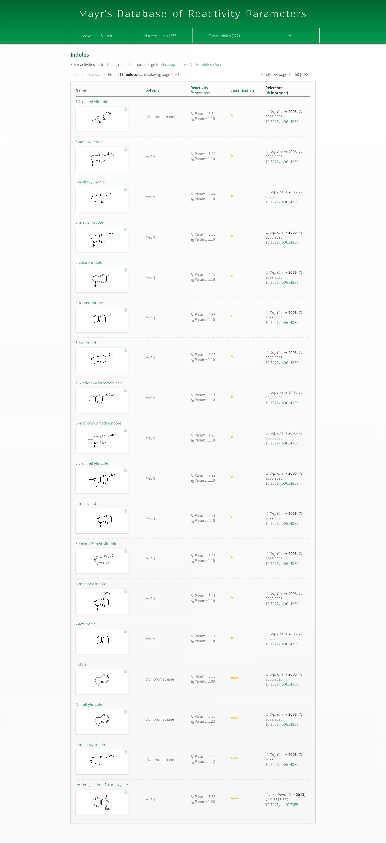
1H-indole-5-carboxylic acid (99, 382)
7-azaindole (86, 623)
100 (305, 74)
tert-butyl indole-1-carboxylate (102, 784)
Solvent (152, 90)
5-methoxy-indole (91, 744)
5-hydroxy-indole (90, 181)
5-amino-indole (89, 141)
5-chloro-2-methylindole (96, 543)
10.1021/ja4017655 (281, 804)
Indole (81, 664)
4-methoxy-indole (91, 583)
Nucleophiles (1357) (161, 35)
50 (297, 74)
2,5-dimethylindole (92, 463)
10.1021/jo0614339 (281, 121)
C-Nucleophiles (199, 64)
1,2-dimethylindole (92, 101)
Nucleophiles (172, 64)
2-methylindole (89, 503)
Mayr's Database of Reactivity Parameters (193, 14)
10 (291, 74)
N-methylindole (89, 704)
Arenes (220, 64)
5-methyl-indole (89, 222)
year (283, 92)
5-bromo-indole (89, 302)
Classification (242, 90)
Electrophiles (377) (224, 35)
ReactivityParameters (200, 90)
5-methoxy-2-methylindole (98, 423)
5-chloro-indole (89, 262)
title (270, 92)
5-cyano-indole (89, 342)
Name (81, 90)
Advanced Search (97, 35)
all (312, 74)
